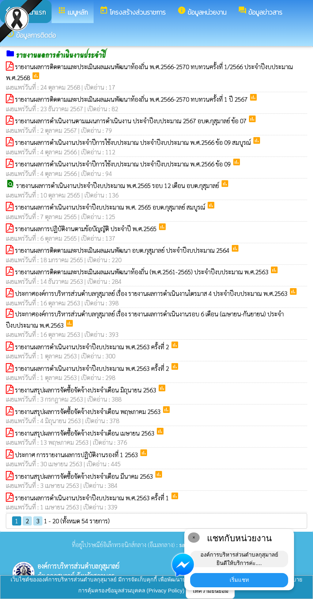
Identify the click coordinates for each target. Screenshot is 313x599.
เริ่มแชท (239, 580)
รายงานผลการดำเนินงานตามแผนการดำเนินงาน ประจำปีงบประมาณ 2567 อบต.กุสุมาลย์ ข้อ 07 (131, 121)
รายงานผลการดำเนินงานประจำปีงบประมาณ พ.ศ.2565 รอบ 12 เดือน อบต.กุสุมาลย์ (118, 185)
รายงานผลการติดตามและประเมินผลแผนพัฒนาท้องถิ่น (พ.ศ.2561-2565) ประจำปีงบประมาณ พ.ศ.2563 (142, 272)
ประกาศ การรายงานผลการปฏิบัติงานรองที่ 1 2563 (77, 455)
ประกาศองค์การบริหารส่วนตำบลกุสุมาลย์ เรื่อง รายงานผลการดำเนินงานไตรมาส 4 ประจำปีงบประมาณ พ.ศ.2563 (152, 293)
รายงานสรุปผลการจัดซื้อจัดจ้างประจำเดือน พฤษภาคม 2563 (88, 411)
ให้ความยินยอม (210, 591)
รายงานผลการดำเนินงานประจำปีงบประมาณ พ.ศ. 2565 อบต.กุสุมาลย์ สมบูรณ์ (111, 207)
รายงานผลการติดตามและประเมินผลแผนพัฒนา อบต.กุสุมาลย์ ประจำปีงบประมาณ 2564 (123, 250)
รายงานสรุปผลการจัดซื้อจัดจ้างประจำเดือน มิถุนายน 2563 (86, 390)
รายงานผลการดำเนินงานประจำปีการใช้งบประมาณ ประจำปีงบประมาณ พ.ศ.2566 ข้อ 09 (123, 164)
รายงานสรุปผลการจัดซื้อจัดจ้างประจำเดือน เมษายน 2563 (85, 433)
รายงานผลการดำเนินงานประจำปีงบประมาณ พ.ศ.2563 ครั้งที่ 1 (92, 498)
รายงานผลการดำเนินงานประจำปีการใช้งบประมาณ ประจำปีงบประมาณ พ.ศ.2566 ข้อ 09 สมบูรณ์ (133, 142)
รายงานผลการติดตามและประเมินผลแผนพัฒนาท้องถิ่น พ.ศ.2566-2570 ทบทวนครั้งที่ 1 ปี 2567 (132, 99)
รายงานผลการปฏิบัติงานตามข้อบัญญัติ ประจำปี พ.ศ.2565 (86, 229)
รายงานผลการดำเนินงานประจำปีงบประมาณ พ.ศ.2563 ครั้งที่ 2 (92, 347)
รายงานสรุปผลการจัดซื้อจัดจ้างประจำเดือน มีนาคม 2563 (84, 476)
